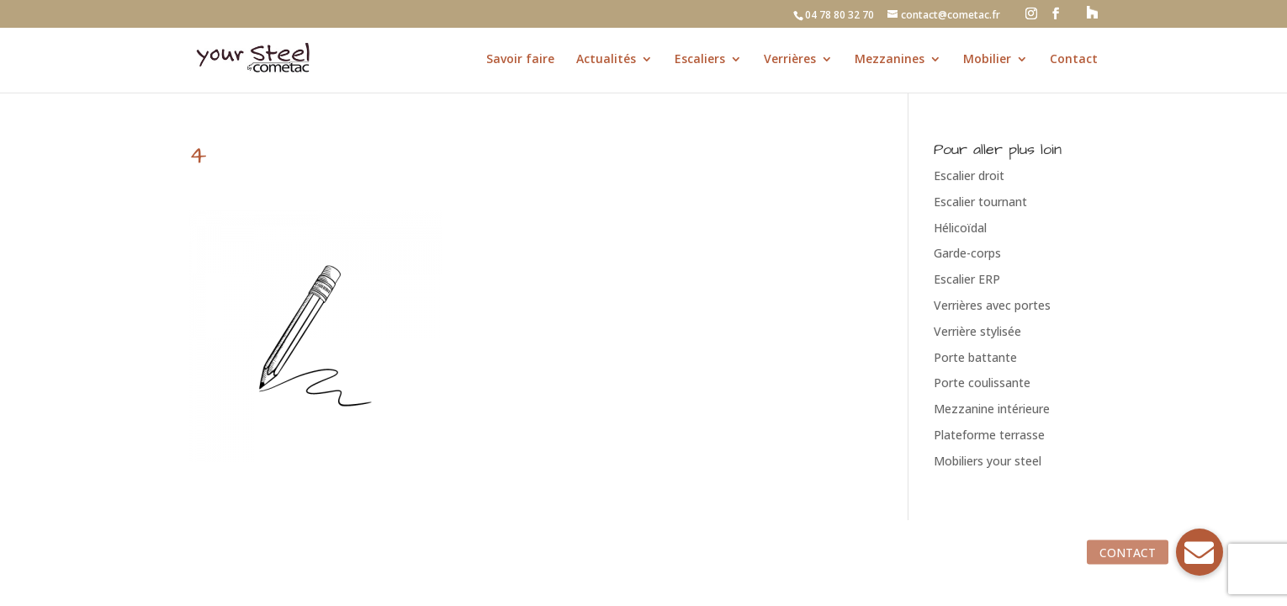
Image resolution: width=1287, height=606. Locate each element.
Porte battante (975, 357)
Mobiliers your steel (987, 461)
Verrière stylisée (977, 331)
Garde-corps (967, 253)
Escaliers (700, 59)
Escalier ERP (967, 279)
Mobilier (987, 59)
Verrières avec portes (992, 305)
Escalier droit (969, 175)
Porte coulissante (982, 383)
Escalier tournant (980, 202)
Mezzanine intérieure (992, 409)
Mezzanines (889, 59)
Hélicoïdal (960, 228)
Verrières (790, 59)
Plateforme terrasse (989, 435)
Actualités (606, 59)
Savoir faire (520, 59)
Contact (1074, 59)
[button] (1199, 552)
